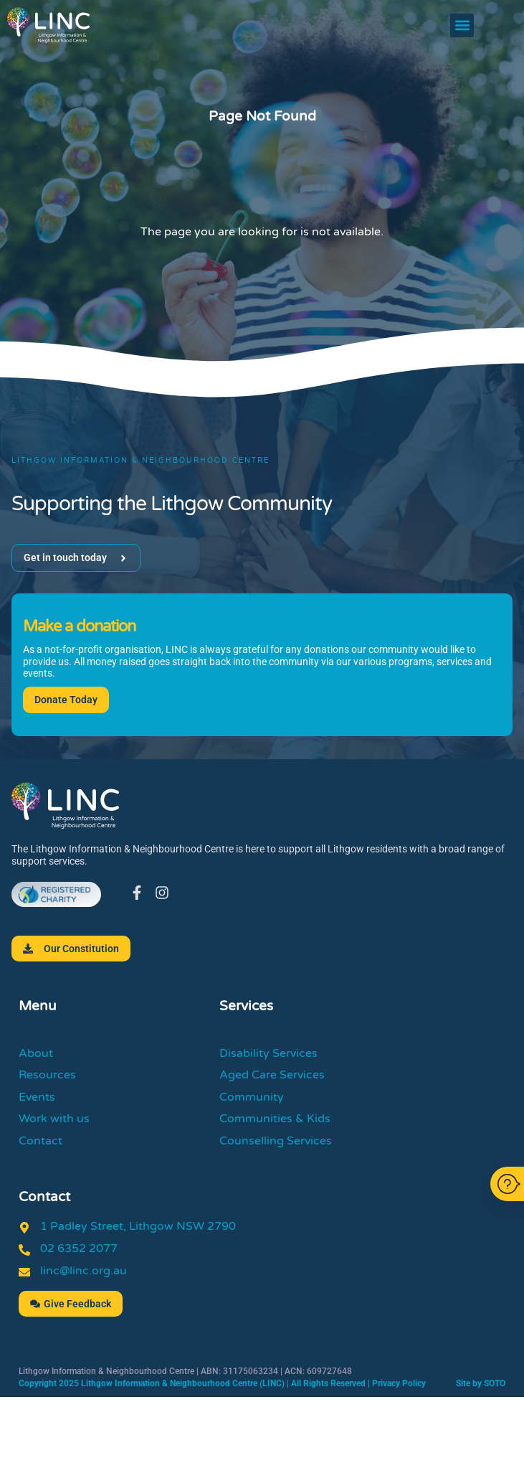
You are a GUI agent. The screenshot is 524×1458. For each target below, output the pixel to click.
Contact (40, 1141)
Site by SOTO (480, 1383)
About (36, 1053)
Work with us (54, 1118)
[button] (462, 25)
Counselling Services (275, 1141)
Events (37, 1097)
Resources (47, 1075)
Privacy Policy (399, 1383)
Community (251, 1097)
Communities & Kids (274, 1118)
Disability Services (268, 1053)
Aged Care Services (272, 1075)
